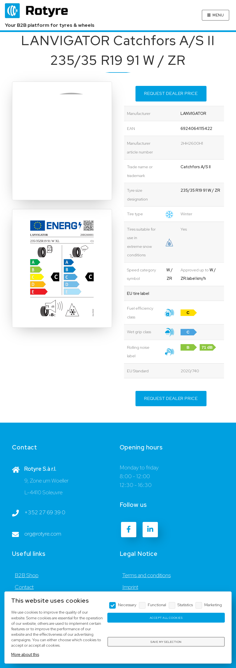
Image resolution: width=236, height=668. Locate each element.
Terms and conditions (146, 575)
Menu (218, 15)
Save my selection (166, 642)
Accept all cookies (166, 618)
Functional (157, 605)
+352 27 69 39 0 (44, 512)
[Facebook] (128, 529)
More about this (25, 654)
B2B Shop (27, 575)
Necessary (127, 605)
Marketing (213, 605)
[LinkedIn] (150, 529)
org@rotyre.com (42, 533)
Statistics (185, 605)
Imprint (130, 587)
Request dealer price (171, 93)
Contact (24, 587)
